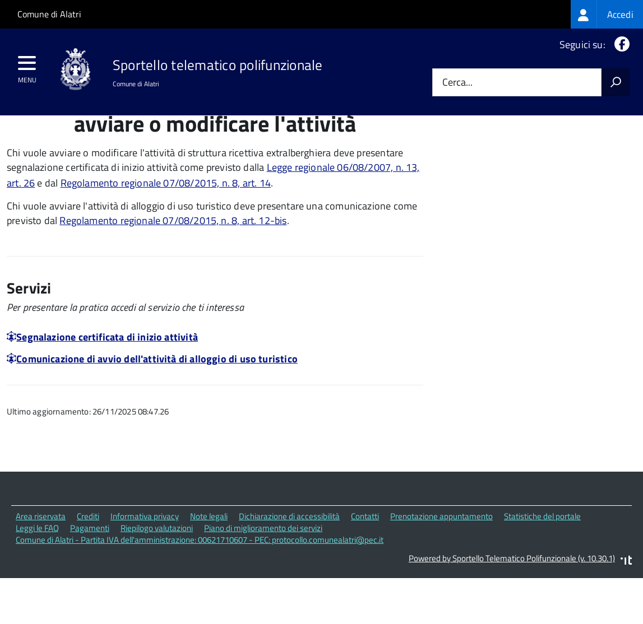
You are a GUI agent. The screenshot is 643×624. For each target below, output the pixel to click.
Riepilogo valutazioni (157, 575)
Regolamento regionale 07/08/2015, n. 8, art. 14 (166, 230)
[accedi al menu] (27, 67)
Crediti (88, 563)
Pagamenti (89, 575)
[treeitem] (607, 14)
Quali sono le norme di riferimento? (541, 150)
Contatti (365, 563)
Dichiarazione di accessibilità (289, 563)
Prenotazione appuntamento (441, 563)
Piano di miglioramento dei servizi (263, 575)
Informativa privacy (144, 563)
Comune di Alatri (49, 14)
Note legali (209, 563)
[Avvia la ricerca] (616, 82)
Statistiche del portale (542, 563)
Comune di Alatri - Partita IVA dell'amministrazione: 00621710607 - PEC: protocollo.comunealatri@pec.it (199, 586)
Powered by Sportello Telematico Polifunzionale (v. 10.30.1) (512, 605)
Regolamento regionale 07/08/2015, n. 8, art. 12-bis (172, 267)
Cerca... (457, 83)
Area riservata (41, 563)
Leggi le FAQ (37, 575)
